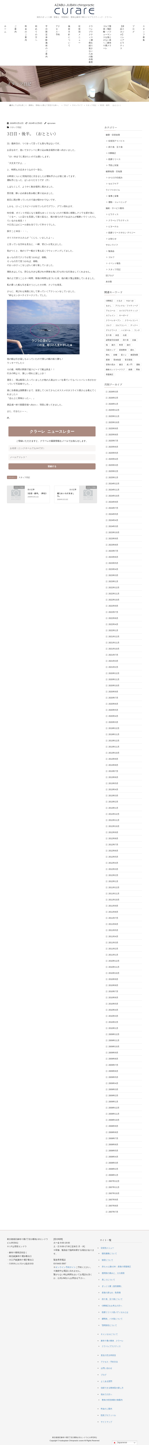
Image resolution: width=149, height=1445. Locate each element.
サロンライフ (112, 245)
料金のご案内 (26, 33)
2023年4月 (113, 569)
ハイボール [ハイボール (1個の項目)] (125, 330)
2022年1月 (113, 630)
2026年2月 (113, 398)
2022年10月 (113, 600)
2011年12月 (113, 887)
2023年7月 (113, 551)
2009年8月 (113, 1059)
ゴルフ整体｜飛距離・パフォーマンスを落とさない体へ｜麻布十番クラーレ (107, 37)
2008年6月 (113, 1144)
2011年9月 (113, 906)
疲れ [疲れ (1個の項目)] (132, 350)
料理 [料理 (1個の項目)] (121, 345)
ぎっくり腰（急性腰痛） (112, 1286)
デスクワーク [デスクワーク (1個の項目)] (111, 330)
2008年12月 (113, 1108)
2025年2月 (113, 471)
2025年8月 (113, 434)
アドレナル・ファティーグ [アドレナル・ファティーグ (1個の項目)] (126, 306)
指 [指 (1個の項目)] (107, 345)
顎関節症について (109, 1325)
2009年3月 (113, 1089)
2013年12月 (113, 740)
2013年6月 (113, 777)
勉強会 (111, 251)
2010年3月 (113, 1016)
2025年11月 (113, 416)
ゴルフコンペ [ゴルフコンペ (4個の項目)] (121, 325)
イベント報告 (114, 263)
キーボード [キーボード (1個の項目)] (124, 315)
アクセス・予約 (58, 30)
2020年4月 (113, 716)
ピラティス (113, 214)
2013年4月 (113, 789)
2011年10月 (113, 899)
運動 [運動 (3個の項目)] (138, 364)
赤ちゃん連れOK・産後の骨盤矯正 (116, 1266)
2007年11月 (113, 1187)
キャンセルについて (109, 1334)
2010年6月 (113, 997)
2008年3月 (113, 1163)
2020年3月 (113, 722)
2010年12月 (113, 961)
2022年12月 (113, 587)
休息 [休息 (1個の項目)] (117, 335)
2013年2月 (113, 802)
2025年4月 (113, 459)
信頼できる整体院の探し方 (112, 1388)
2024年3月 (113, 526)
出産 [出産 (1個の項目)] (125, 335)
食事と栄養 (113, 196)
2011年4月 (113, 936)
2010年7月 (113, 991)
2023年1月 (113, 581)
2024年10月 (113, 496)
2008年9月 (113, 1126)
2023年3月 (113, 575)
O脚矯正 (112, 153)
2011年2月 (113, 948)
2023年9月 (113, 538)
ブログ (133, 29)
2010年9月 (113, 979)
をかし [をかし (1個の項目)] (109, 306)
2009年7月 (113, 1065)
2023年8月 (113, 545)
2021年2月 (113, 667)
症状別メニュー (79, 34)
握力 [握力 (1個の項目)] (113, 345)
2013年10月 (113, 753)
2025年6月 (113, 447)
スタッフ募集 (144, 33)
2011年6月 (113, 924)
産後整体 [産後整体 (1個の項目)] (123, 350)
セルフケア (113, 183)
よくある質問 (106, 1381)
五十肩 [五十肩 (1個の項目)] (109, 335)
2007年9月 (113, 1199)
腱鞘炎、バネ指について (112, 1319)
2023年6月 (113, 557)
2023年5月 (113, 563)
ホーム (5, 29)
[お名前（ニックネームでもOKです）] (52, 448)
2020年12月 (113, 673)
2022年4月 (113, 624)
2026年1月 (113, 404)
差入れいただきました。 (65, 494)
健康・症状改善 (113, 135)
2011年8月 (113, 912)
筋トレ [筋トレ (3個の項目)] (124, 355)
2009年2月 (113, 1095)
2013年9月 (113, 759)
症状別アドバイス (116, 141)
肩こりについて (108, 1280)
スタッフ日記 (16, 127)
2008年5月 (113, 1150)
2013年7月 (113, 771)
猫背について (107, 1260)
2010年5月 (113, 1004)
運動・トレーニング (117, 202)
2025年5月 (113, 453)
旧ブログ (110, 275)
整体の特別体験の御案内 (112, 1400)
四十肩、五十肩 (115, 147)
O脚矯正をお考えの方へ (112, 1306)
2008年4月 (113, 1157)
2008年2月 (113, 1169)
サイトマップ (106, 1422)
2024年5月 (113, 514)
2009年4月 (113, 1083)
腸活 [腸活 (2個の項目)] (121, 364)
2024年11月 (113, 489)
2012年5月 (113, 857)
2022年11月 (113, 593)
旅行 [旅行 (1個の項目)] (129, 345)
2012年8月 (113, 838)
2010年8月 (113, 985)
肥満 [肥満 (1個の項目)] (108, 360)
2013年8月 (113, 765)
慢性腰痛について (109, 1253)
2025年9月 (113, 428)
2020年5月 (113, 710)
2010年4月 (113, 1010)
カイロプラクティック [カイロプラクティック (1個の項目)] (128, 311)
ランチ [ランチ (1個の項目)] (137, 330)
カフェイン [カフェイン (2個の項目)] (110, 315)
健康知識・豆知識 (114, 171)
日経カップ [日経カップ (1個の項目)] (110, 350)
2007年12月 (113, 1181)
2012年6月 (113, 850)
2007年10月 (113, 1193)
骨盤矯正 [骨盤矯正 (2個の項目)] (109, 374)
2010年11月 (113, 967)
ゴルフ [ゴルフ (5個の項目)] (109, 325)
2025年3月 (113, 465)
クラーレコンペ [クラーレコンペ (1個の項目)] (131, 320)
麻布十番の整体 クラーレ (112, 1341)
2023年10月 (113, 532)
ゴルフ (111, 257)
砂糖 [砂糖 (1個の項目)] (115, 355)
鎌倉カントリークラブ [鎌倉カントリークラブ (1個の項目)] (115, 369)
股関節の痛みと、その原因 (113, 1273)
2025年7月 (113, 441)
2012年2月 (113, 875)
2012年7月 (113, 844)
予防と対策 (113, 165)
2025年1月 (113, 477)
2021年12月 (113, 636)
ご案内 (16, 29)
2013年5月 (113, 783)
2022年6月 (113, 618)
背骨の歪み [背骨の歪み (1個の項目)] (110, 364)
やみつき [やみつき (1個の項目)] (130, 301)
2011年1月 (113, 955)
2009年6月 (113, 1071)
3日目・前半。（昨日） (37, 493)
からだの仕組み (115, 177)
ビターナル (113, 226)
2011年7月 (113, 918)
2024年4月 (113, 520)
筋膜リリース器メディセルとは (115, 1312)
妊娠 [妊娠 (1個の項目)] (134, 340)
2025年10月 (113, 422)
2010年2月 (113, 1022)
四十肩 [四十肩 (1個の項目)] (126, 340)
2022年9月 (113, 606)
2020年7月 (113, 698)
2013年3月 (113, 795)
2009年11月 (113, 1040)
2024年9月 (113, 502)
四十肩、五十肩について (112, 1299)
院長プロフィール (108, 1415)
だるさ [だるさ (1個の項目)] (119, 301)
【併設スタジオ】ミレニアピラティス (122, 37)
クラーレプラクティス (118, 220)
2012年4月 (113, 863)
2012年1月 (113, 881)
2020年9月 (113, 691)
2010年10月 (113, 973)
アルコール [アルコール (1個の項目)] (110, 311)
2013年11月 (113, 747)
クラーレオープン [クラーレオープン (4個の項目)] (113, 320)
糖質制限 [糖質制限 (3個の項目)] (134, 355)
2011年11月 (113, 893)
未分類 (109, 281)
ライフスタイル (113, 190)
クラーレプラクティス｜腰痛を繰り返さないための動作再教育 (91, 44)
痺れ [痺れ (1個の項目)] (108, 355)
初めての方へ (36, 33)
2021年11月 (113, 642)
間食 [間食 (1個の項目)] (138, 369)
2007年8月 (113, 1206)
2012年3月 (113, 869)
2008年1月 (113, 1175)
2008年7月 (113, 1138)
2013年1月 (113, 808)
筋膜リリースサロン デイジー (121, 232)
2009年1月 (113, 1101)
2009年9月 (113, 1052)
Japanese (120, 1442)
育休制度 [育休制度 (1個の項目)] (117, 360)
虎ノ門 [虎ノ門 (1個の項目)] (129, 364)
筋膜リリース (114, 159)
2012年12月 (113, 814)
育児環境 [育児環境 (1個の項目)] (128, 360)
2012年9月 (113, 832)
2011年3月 (113, 942)
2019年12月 (113, 728)
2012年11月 (113, 820)
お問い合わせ (106, 1368)
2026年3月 (113, 392)
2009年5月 (113, 1077)
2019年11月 (113, 734)
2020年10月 (113, 685)
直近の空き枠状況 (108, 1355)
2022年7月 (113, 612)
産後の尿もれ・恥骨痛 (111, 1292)
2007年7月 (113, 1212)
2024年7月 (113, 508)
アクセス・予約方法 (109, 1362)
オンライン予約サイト (65, 1267)
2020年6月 (113, 704)
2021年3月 (113, 661)
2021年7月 (113, 655)
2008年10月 (113, 1120)
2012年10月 (113, 826)
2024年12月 (113, 483)
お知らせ (112, 239)
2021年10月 (113, 649)
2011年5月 (113, 930)
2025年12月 (113, 410)
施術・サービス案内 (115, 208)
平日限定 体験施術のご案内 (46, 41)
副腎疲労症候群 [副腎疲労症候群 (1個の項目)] (112, 340)
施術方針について (69, 36)
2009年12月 (113, 1034)
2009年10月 (113, 1046)
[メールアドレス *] (52, 457)
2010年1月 (113, 1028)
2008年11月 (113, 1114)
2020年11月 (113, 679)
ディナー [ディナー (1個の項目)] (134, 325)
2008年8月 (113, 1132)
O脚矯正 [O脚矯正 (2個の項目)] (109, 301)
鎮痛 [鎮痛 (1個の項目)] (130, 369)
